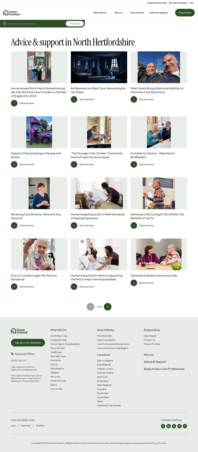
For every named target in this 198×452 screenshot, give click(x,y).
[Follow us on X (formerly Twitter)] (185, 426)
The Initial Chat (104, 336)
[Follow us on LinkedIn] (168, 426)
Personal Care (57, 348)
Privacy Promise (152, 344)
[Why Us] (119, 12)
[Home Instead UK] (19, 330)
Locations (103, 354)
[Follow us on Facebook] (163, 426)
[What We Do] (101, 12)
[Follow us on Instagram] (174, 426)
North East (102, 377)
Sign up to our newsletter (28, 342)
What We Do (99, 12)
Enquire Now (184, 12)
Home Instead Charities (157, 3)
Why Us (118, 12)
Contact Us (149, 340)
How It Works (137, 12)
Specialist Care (58, 356)
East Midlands (104, 364)
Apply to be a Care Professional (164, 368)
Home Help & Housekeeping (64, 344)
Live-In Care (56, 389)
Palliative (54, 372)
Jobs (192, 3)
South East (102, 393)
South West (103, 397)
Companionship (58, 340)
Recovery (55, 376)
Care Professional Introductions (113, 344)
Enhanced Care (58, 380)
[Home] (11, 12)
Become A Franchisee (178, 3)
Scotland (101, 389)
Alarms (53, 384)
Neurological (57, 368)
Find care (74, 23)
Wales (100, 401)
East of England (105, 360)
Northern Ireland (105, 372)
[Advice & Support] (160, 12)
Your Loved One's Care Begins (112, 348)
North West (103, 381)
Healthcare (56, 352)
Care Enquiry (150, 336)
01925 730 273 (18, 360)
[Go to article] (14, 103)
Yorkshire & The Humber (109, 405)
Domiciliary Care (58, 336)
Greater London (105, 368)
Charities (40, 425)
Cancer (54, 364)
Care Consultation (106, 340)
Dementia (55, 360)
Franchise (26, 425)
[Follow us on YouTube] (179, 426)
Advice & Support (158, 12)
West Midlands (104, 385)
